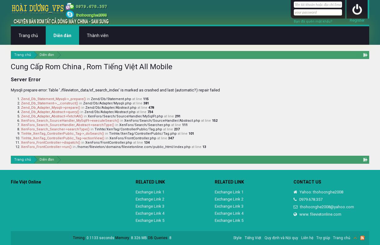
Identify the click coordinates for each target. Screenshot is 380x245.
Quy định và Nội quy (281, 238)
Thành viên (97, 35)
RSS (362, 238)
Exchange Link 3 (150, 206)
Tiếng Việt (253, 238)
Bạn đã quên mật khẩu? (313, 21)
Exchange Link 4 (150, 213)
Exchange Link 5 (150, 220)
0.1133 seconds (100, 238)
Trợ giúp (323, 238)
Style (237, 238)
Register (357, 20)
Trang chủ (28, 35)
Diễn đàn (62, 35)
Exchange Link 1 (150, 192)
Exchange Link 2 (150, 199)
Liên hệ (307, 238)
